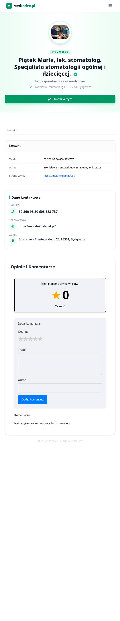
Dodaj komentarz (33, 399)
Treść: (22, 349)
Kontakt (12, 130)
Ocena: (23, 331)
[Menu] (110, 6)
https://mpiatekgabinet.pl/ (59, 175)
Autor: (22, 380)
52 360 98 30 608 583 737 (59, 159)
